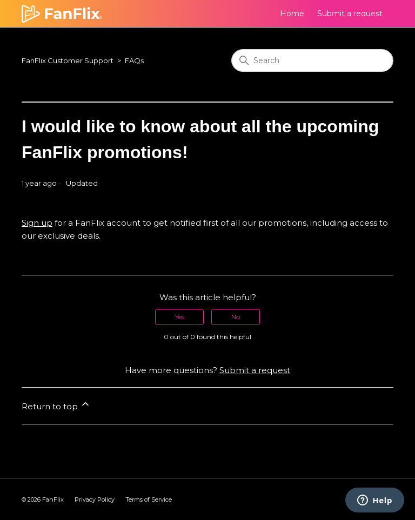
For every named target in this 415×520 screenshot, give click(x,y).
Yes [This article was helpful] (179, 317)
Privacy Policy (95, 499)
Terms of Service (148, 499)
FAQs (134, 60)
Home (292, 13)
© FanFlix (43, 499)
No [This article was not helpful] (235, 317)
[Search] (312, 60)
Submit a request (350, 13)
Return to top (56, 405)
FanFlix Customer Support (67, 60)
